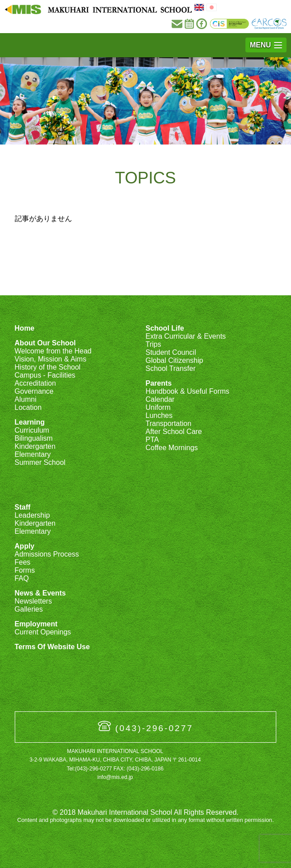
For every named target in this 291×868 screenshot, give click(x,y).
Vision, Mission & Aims (51, 359)
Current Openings (43, 632)
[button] (266, 45)
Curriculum (32, 430)
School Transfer (170, 368)
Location (28, 407)
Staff (23, 507)
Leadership (32, 515)
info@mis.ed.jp (115, 777)
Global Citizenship (174, 360)
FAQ (22, 578)
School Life (164, 328)
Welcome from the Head (53, 351)
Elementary (33, 454)
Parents (158, 383)
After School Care (173, 431)
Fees (23, 562)
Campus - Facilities (45, 375)
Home (24, 328)
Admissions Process (47, 554)
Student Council (170, 352)
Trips (153, 344)
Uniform (157, 407)
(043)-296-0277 (154, 728)
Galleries (29, 609)
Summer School (40, 462)
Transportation (168, 423)
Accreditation (35, 383)
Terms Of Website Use (52, 647)
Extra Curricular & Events (185, 336)
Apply (24, 546)
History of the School (48, 367)
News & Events (40, 593)
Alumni (26, 399)
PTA (152, 439)
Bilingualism (34, 438)
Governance (34, 391)
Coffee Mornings (171, 447)
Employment (36, 624)
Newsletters (33, 601)
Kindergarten (35, 446)
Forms (25, 570)
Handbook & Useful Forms (187, 391)
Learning (30, 422)
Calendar (159, 399)
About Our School (45, 343)
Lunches (159, 415)
